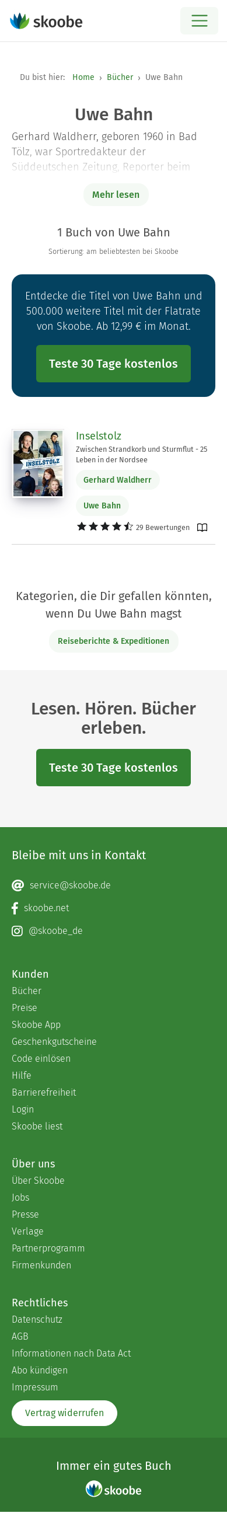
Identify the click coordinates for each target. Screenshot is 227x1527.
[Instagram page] (113, 931)
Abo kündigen (40, 1370)
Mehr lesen (115, 194)
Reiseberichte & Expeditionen (113, 641)
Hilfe (22, 1075)
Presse (25, 1214)
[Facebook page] (113, 908)
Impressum (35, 1387)
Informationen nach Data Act (71, 1353)
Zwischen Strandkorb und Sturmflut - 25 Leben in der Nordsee (141, 454)
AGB (20, 1336)
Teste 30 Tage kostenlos (113, 364)
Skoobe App (36, 1024)
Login (23, 1109)
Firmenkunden (41, 1265)
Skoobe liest (37, 1126)
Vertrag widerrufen (64, 1412)
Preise (24, 1007)
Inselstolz (98, 436)
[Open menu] (199, 20)
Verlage (28, 1231)
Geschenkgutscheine (54, 1041)
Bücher (120, 77)
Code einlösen (41, 1058)
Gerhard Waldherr (117, 480)
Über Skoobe (38, 1180)
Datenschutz (37, 1319)
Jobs (20, 1197)
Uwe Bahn (102, 506)
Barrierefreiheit (44, 1092)
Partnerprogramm (48, 1248)
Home (83, 77)
